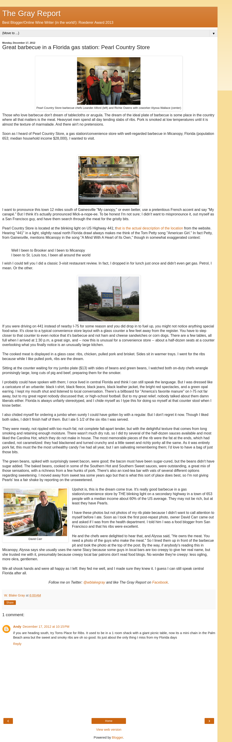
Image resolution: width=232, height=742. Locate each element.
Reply (17, 644)
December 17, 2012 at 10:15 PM (46, 626)
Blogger (117, 737)
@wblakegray (94, 582)
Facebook (160, 582)
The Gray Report (31, 13)
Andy (17, 626)
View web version (108, 729)
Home (108, 721)
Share (10, 602)
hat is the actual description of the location (149, 228)
